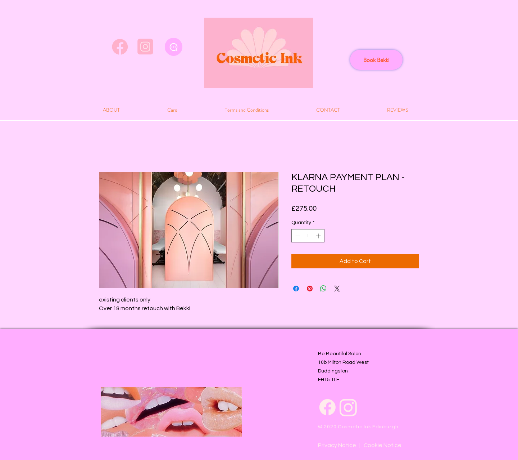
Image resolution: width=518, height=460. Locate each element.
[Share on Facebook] (296, 288)
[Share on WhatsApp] (323, 288)
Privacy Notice (337, 445)
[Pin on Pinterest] (309, 288)
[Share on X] (337, 288)
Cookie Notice (382, 445)
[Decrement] (296, 235)
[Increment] (318, 235)
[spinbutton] (307, 235)
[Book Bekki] (376, 60)
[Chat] (173, 47)
